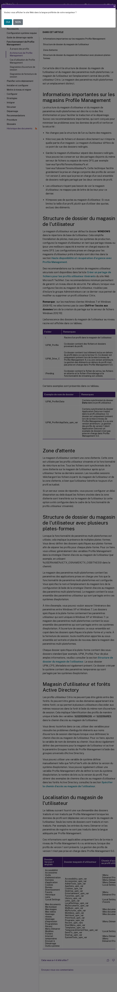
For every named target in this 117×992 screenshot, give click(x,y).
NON (18, 22)
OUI (8, 22)
